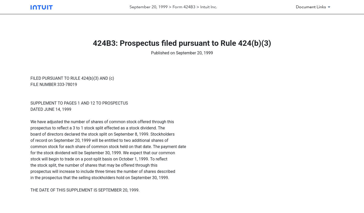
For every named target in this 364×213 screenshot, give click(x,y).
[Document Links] (314, 7)
